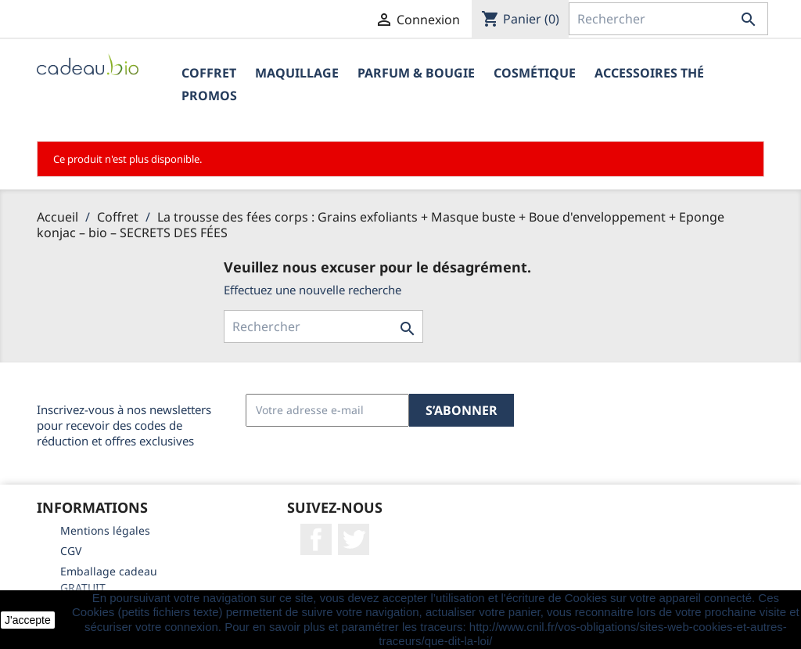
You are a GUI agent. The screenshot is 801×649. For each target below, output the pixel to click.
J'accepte (28, 620)
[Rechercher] (668, 18)
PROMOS (209, 95)
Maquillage (297, 72)
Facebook (316, 539)
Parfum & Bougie (416, 72)
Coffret (208, 72)
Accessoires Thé (649, 72)
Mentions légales (105, 530)
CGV (70, 550)
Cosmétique (535, 72)
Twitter (353, 539)
